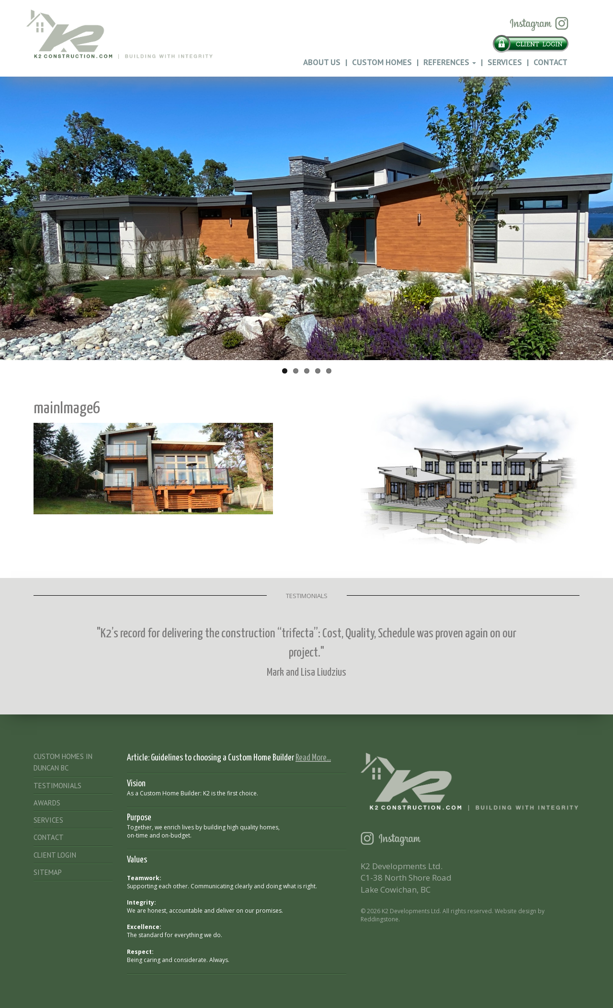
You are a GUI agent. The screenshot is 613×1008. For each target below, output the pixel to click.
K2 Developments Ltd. (411, 911)
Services (505, 62)
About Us (322, 62)
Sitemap (48, 872)
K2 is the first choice (230, 793)
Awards (47, 802)
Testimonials (57, 785)
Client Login (55, 855)
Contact (551, 62)
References (449, 62)
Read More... (313, 757)
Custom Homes (382, 62)
